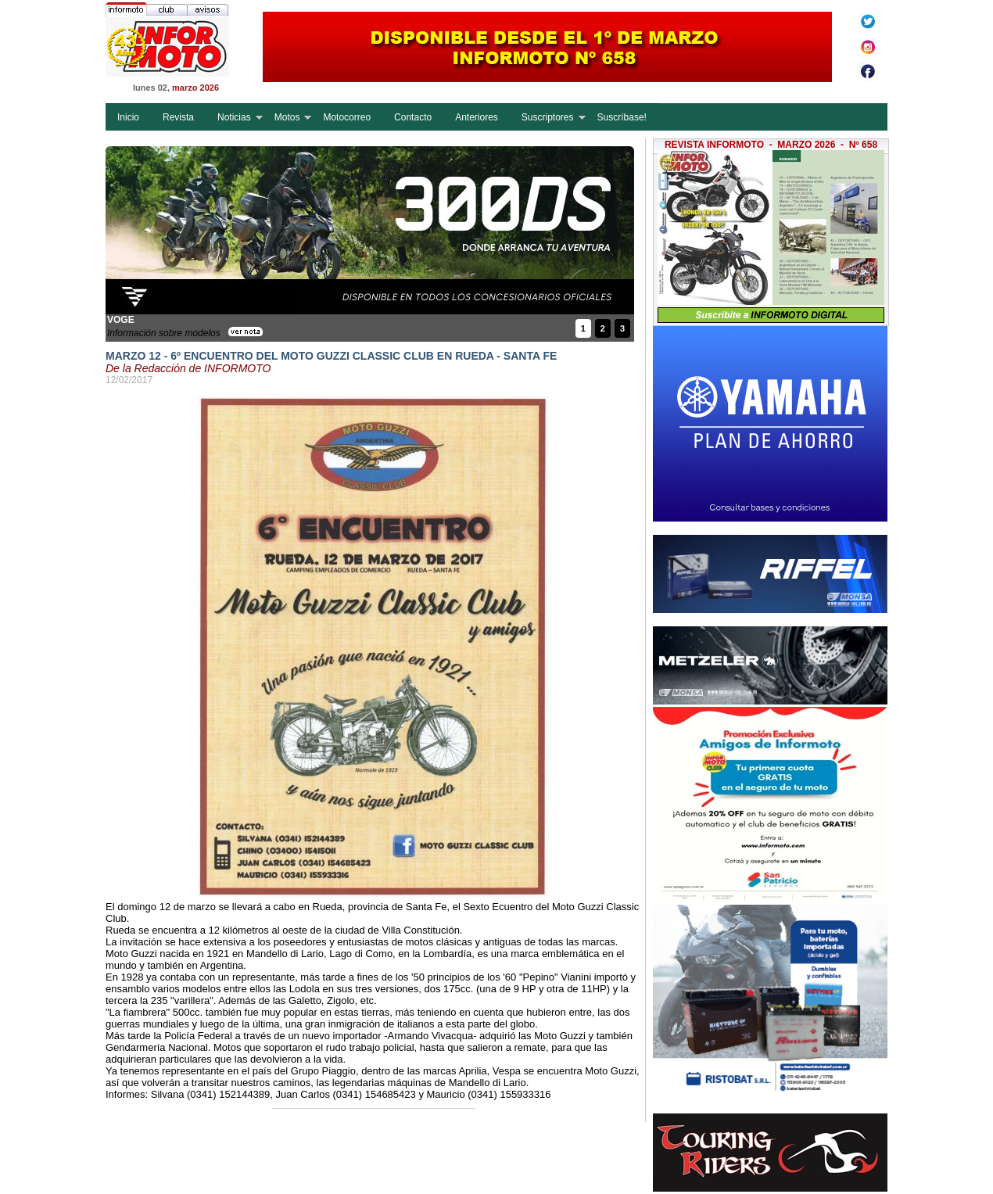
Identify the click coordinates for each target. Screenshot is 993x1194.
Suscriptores (548, 117)
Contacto (413, 117)
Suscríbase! (622, 117)
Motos (287, 117)
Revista (178, 117)
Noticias (234, 117)
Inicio (128, 117)
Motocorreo (347, 117)
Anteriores (476, 117)
